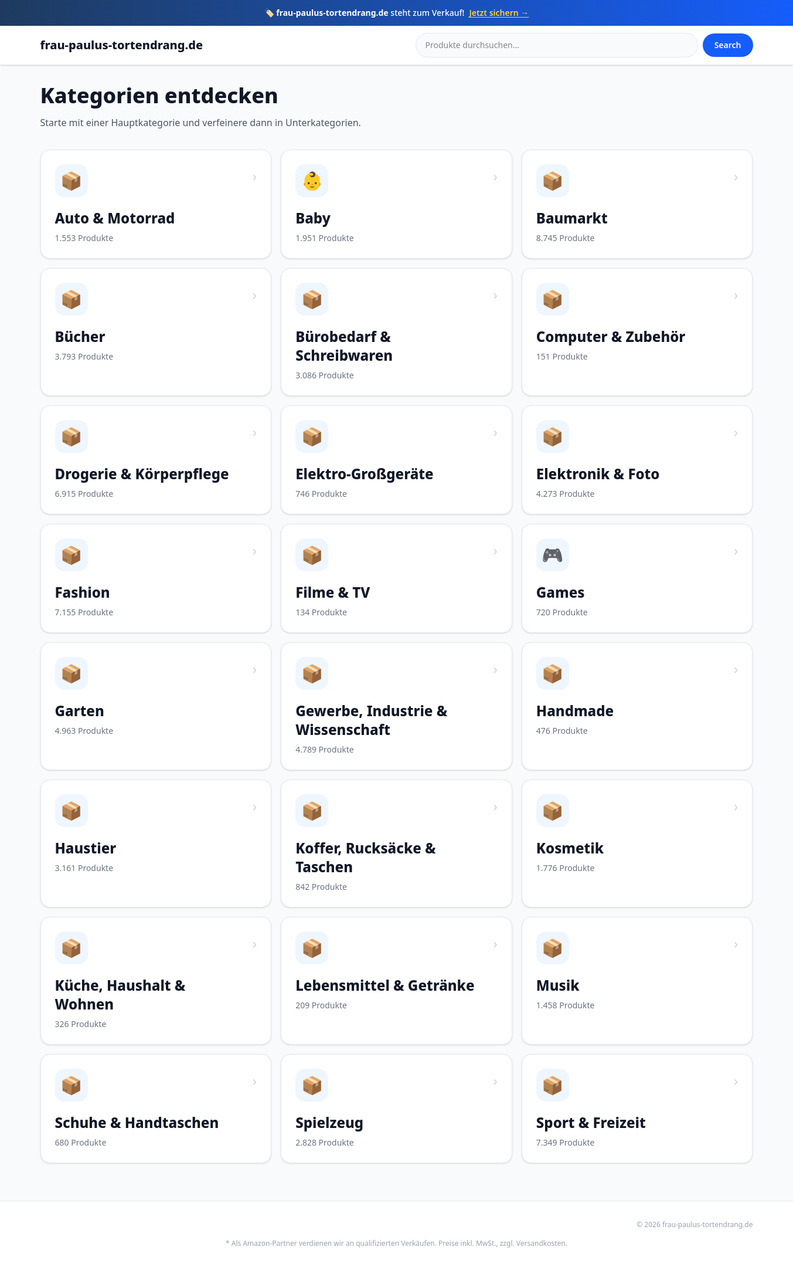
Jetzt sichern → (499, 12)
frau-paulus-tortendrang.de (121, 45)
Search (727, 44)
